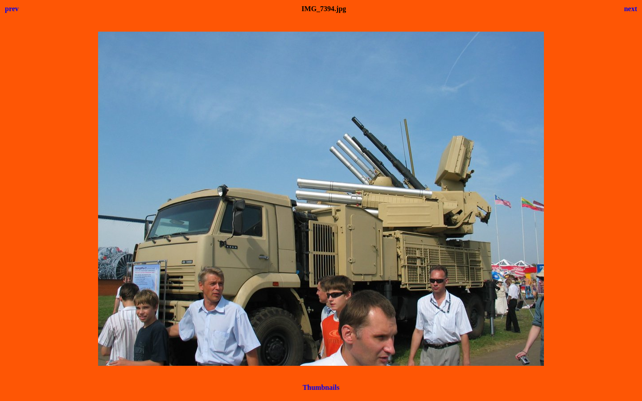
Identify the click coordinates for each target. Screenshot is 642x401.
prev (12, 8)
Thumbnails (321, 387)
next (630, 8)
